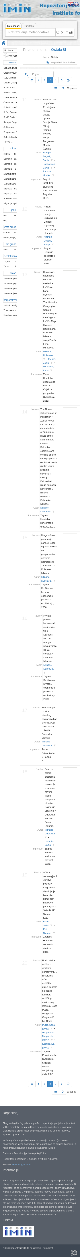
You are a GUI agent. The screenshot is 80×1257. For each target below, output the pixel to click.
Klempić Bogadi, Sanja (47, 156)
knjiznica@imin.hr (21, 1164)
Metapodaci (13, 26)
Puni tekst (29, 26)
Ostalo (58, 49)
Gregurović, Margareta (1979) (48, 1036)
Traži (69, 32)
